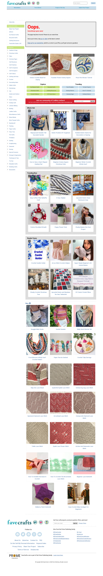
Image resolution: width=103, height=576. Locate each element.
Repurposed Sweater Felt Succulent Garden (38, 134)
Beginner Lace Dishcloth (84, 477)
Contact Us (34, 540)
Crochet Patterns (35, 94)
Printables (12, 137)
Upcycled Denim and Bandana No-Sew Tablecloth (61, 293)
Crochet (11, 79)
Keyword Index (41, 543)
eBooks (11, 32)
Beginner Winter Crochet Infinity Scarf (83, 163)
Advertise (25, 540)
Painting (11, 126)
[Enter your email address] (63, 523)
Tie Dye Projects (87, 87)
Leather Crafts (13, 111)
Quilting (11, 140)
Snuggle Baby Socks (37, 329)
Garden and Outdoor (14, 94)
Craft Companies (13, 68)
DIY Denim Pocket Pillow (83, 292)
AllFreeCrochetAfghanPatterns (61, 538)
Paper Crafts (12, 129)
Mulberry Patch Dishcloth (43, 507)
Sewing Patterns (70, 90)
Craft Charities (13, 65)
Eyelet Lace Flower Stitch (61, 446)
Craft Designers (13, 70)
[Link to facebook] (17, 534)
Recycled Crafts (13, 37)
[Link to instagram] (34, 534)
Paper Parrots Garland (61, 357)
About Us (17, 540)
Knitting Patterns (87, 94)
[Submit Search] (93, 3)
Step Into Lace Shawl (37, 388)
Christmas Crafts (13, 53)
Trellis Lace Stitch (37, 446)
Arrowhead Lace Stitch (61, 416)
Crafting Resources (14, 40)
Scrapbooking (12, 143)
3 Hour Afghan (60, 198)
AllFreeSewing (57, 543)
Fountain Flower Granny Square (61, 77)
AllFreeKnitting (57, 534)
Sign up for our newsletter (35, 43)
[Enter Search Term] (80, 3)
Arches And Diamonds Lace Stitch (84, 447)
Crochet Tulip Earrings (84, 357)
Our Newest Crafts (14, 34)
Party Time (12, 132)
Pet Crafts (12, 134)
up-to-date (44, 39)
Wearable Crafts (13, 164)
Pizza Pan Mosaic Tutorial (84, 77)
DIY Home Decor (51, 94)
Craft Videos (12, 73)
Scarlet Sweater (61, 329)
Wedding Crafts (13, 167)
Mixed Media (12, 117)
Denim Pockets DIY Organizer (61, 133)
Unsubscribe (35, 550)
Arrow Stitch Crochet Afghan (61, 263)
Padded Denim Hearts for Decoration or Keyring (83, 134)
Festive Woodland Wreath (38, 227)
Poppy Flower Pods (61, 227)
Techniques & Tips (14, 158)
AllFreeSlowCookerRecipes (84, 538)
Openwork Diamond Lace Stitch (37, 416)
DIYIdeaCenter (57, 541)
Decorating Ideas (13, 82)
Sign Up (92, 101)
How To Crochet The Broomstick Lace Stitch (61, 478)
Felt (10, 91)
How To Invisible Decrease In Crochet (37, 478)
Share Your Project (14, 29)
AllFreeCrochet (57, 532)
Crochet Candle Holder (38, 263)
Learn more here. (58, 555)
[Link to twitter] (23, 534)
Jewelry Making (13, 105)
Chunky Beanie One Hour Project (83, 228)
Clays (10, 56)
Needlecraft (12, 123)
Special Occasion (13, 152)
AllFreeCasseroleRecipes (83, 541)
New (28, 303)
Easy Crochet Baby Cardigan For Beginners (78, 508)
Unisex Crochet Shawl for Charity (38, 79)
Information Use (68, 102)
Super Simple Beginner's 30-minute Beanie (83, 264)
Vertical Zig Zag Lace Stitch (84, 388)
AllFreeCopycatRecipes (83, 536)
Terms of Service (23, 550)
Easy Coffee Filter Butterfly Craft (38, 199)
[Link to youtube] (39, 534)
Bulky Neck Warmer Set (84, 329)
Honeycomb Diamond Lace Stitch (84, 417)
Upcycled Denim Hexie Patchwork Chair (83, 199)
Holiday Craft (12, 102)
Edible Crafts (12, 85)
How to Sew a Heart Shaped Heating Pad (38, 163)
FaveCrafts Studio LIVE (15, 43)
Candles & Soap (13, 50)
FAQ (40, 540)
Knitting (11, 108)
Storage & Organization (15, 155)
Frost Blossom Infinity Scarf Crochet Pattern (37, 358)
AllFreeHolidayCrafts (58, 536)
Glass (10, 97)
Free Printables (70, 87)
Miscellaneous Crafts (14, 114)
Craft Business (13, 62)
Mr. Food (79, 532)
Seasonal (11, 146)
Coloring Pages (13, 59)
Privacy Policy (60, 102)
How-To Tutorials (87, 90)
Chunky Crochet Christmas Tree (38, 293)
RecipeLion (80, 534)
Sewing (11, 149)
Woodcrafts (12, 169)
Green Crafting (13, 100)
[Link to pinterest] (28, 534)
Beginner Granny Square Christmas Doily (60, 163)
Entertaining (12, 88)
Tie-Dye (11, 161)
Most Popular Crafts (14, 120)
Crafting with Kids (13, 76)
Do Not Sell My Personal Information (22, 543)
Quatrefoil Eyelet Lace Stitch (61, 388)
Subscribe (11, 22)
